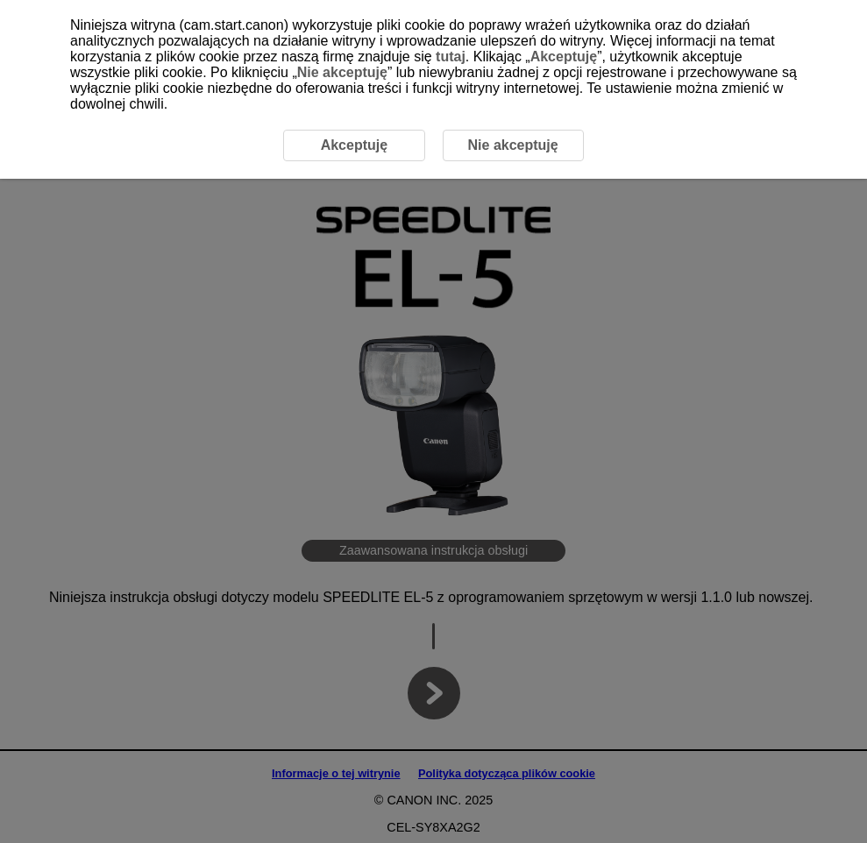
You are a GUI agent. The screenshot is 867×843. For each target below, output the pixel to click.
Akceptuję (563, 56)
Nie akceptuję (342, 72)
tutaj (450, 56)
